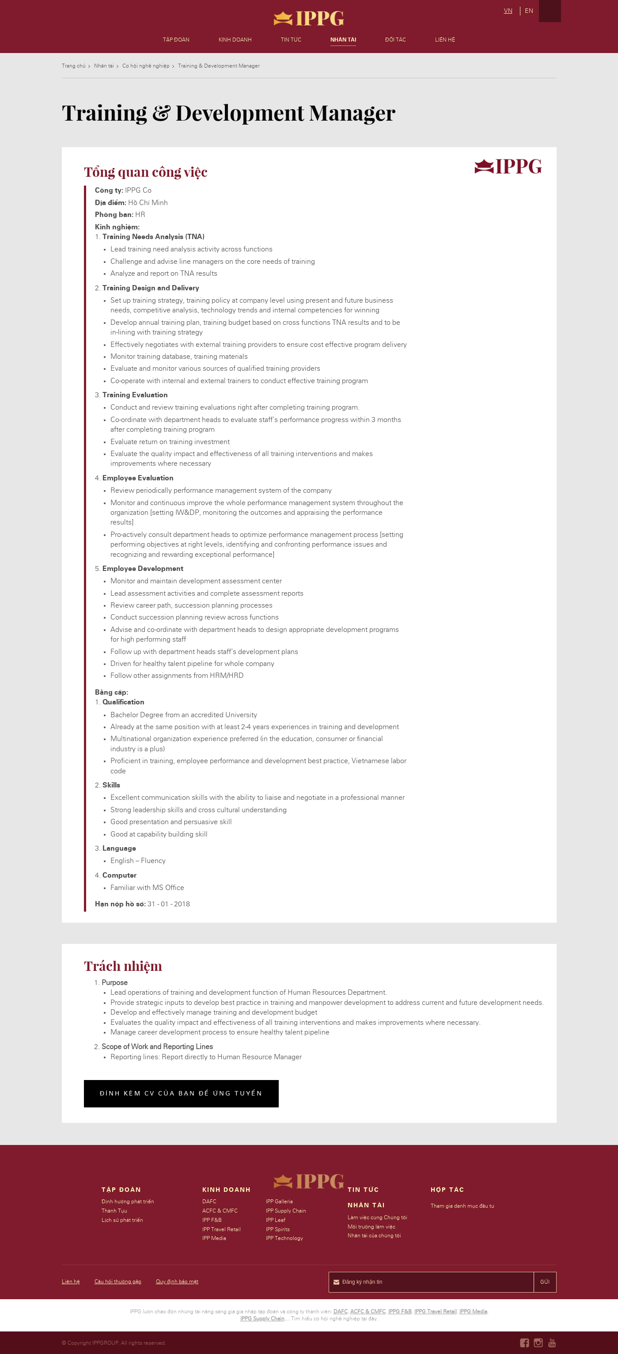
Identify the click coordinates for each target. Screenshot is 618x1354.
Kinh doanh (235, 39)
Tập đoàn (176, 39)
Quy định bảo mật (177, 1281)
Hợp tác (448, 1190)
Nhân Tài (343, 39)
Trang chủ (74, 65)
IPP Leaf (276, 1220)
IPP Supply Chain (286, 1210)
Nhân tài (104, 65)
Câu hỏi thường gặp (118, 1281)
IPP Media (215, 1238)
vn (508, 11)
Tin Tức (363, 1190)
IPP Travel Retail (222, 1229)
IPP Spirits (278, 1229)
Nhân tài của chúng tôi (375, 1235)
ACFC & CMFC (220, 1210)
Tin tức (291, 39)
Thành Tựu (114, 1210)
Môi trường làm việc (372, 1226)
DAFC (210, 1201)
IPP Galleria (279, 1201)
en (529, 11)
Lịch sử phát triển (122, 1220)
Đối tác (395, 39)
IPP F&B (212, 1220)
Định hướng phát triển (128, 1201)
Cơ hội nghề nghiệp (146, 65)
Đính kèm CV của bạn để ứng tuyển (181, 1094)
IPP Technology (284, 1238)
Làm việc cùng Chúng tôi (378, 1217)
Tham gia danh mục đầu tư (463, 1206)
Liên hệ (445, 39)
